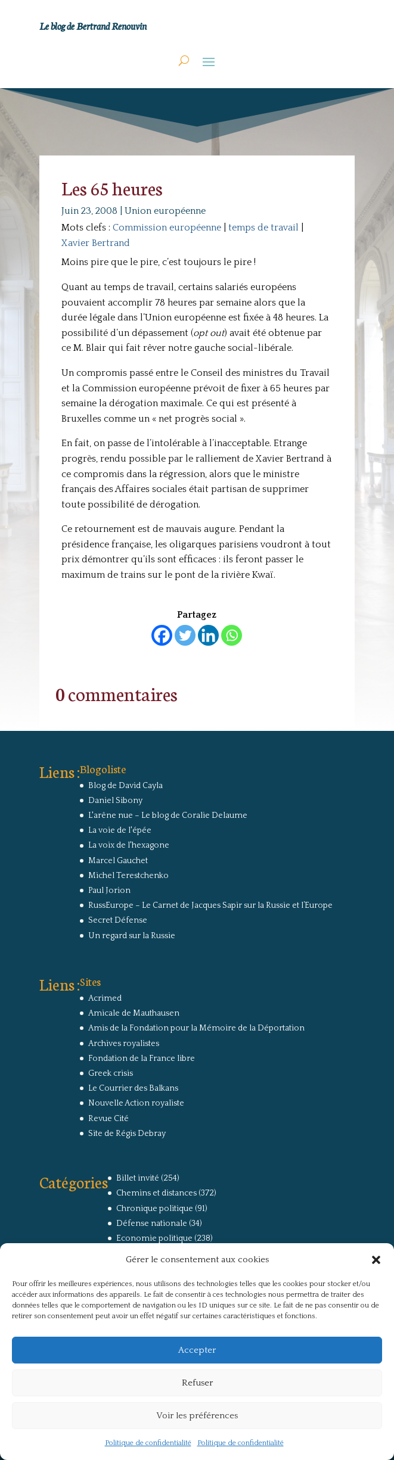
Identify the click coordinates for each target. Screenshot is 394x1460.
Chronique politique (154, 1208)
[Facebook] (161, 635)
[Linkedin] (208, 635)
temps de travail (263, 227)
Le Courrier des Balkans (133, 1088)
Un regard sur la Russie (131, 936)
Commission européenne (167, 227)
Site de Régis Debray (127, 1133)
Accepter (197, 1350)
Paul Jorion (109, 890)
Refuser (197, 1383)
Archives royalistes (123, 1043)
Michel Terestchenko (128, 875)
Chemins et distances (156, 1193)
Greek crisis (110, 1073)
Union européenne (165, 211)
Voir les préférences (197, 1416)
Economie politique (154, 1238)
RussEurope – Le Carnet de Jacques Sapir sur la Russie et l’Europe (210, 905)
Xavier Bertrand (95, 243)
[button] (376, 1260)
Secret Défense (117, 920)
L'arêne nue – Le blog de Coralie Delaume (167, 815)
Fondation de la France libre (141, 1058)
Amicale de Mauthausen (133, 1013)
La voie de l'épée (119, 830)
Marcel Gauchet (118, 861)
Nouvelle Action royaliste (136, 1103)
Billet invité (137, 1178)
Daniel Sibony (115, 800)
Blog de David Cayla (125, 785)
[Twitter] (185, 635)
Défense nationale (151, 1223)
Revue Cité (108, 1118)
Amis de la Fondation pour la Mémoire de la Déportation (196, 1028)
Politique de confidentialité (148, 1443)
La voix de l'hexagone (128, 845)
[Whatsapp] (231, 635)
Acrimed (105, 998)
